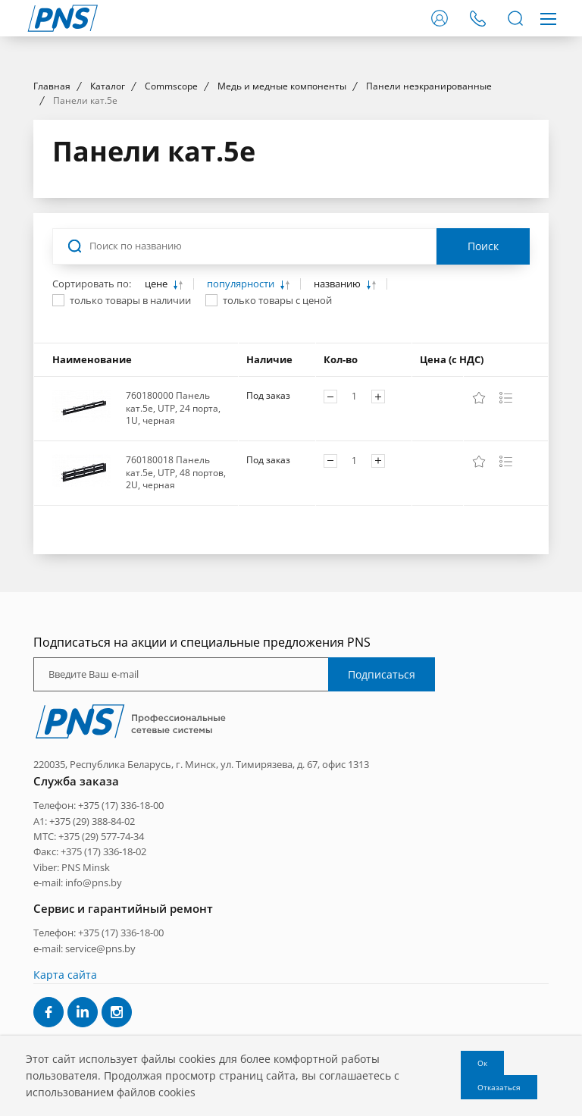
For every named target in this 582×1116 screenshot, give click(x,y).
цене (157, 421)
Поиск (483, 383)
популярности (242, 421)
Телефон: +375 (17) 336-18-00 (98, 942)
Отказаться (499, 1087)
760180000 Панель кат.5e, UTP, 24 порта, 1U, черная (173, 545)
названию (338, 421)
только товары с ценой (277, 437)
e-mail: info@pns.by (77, 1020)
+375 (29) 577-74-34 (101, 973)
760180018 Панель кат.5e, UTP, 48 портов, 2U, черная (176, 610)
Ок (482, 1063)
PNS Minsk (85, 1004)
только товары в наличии (130, 437)
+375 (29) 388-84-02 (92, 958)
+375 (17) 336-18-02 (103, 989)
